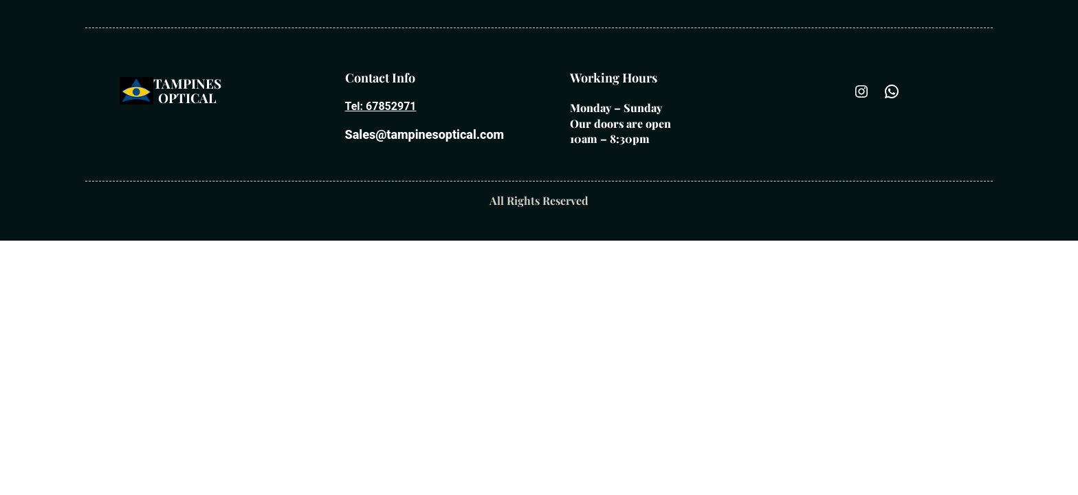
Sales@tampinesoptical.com (425, 134)
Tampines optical (187, 90)
